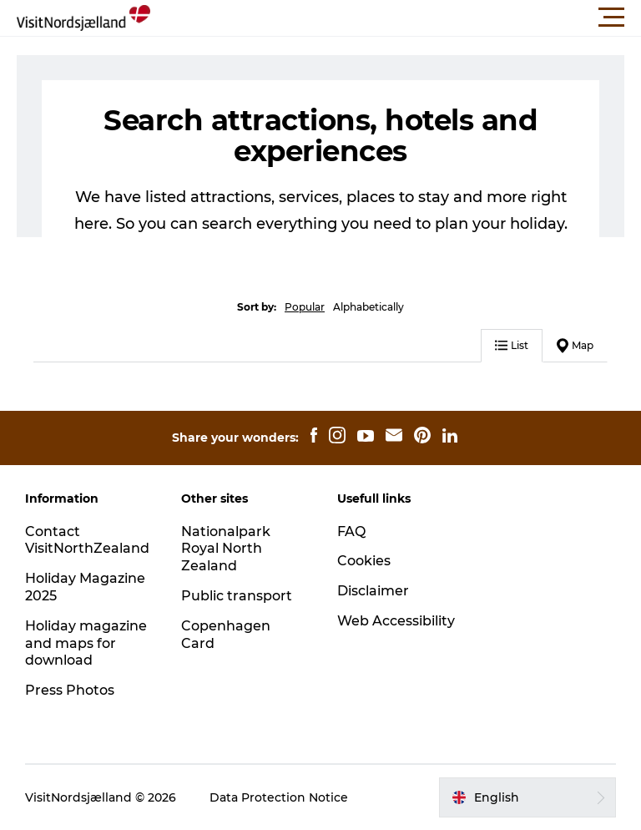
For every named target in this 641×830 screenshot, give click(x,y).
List (511, 345)
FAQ (351, 531)
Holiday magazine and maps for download (86, 643)
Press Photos (69, 690)
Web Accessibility (396, 621)
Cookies (364, 561)
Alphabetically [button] (368, 307)
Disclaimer (373, 591)
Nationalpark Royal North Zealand (225, 549)
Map (575, 345)
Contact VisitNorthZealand (87, 540)
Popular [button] (305, 307)
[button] (395, 18)
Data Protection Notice (278, 797)
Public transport (236, 596)
